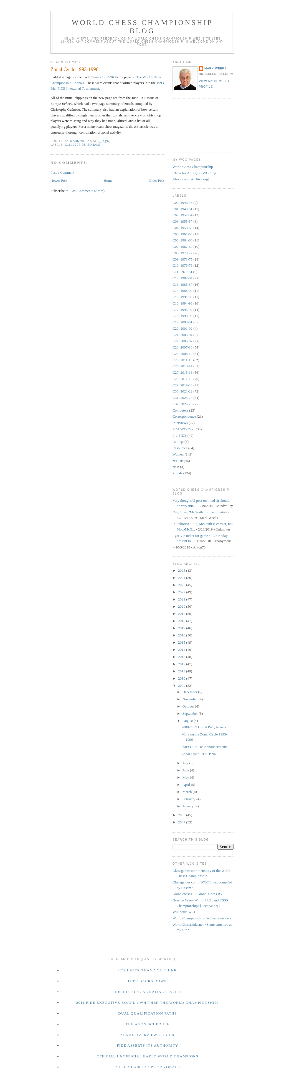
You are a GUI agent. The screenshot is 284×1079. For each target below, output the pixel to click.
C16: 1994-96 (75, 144)
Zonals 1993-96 (102, 77)
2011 (182, 671)
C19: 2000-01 (182, 322)
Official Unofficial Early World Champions (148, 1056)
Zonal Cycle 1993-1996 (198, 754)
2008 (182, 815)
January (188, 806)
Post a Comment (62, 172)
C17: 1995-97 (182, 310)
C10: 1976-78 (182, 265)
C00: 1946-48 (182, 203)
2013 (182, 657)
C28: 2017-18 (182, 379)
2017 (182, 628)
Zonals (93, 144)
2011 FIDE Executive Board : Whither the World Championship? (147, 1002)
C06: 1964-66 (182, 240)
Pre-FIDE (180, 435)
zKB (176, 467)
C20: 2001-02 (182, 328)
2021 (182, 599)
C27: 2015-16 (182, 372)
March (187, 792)
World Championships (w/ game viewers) (202, 918)
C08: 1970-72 (182, 253)
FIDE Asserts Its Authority (147, 1045)
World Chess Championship (193, 167)
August (188, 721)
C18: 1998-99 (182, 316)
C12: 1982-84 (182, 278)
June (186, 770)
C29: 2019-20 (182, 385)
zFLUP (178, 461)
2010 (182, 678)
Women (178, 454)
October (188, 706)
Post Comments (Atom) (87, 191)
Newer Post (58, 180)
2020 (182, 606)
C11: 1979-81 (182, 272)
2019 (182, 614)
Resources (180, 448)
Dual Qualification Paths (147, 1013)
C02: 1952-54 (182, 215)
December (190, 692)
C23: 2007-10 (182, 347)
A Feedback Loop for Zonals (147, 1067)
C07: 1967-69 (182, 247)
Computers (180, 410)
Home (108, 180)
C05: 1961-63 (182, 234)
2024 (182, 578)
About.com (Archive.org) (191, 179)
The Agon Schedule (148, 1024)
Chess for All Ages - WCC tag (194, 173)
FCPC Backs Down (147, 981)
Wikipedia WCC (184, 912)
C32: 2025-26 (182, 404)
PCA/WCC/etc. (184, 429)
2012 (182, 664)
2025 (182, 570)
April (186, 784)
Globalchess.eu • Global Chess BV (198, 894)
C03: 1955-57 (182, 221)
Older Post (156, 180)
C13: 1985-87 (182, 284)
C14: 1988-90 (182, 290)
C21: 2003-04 (182, 335)
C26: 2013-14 (182, 366)
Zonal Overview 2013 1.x (147, 1035)
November (190, 699)
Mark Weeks (215, 68)
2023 (182, 585)
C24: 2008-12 (182, 354)
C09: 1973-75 (182, 259)
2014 (182, 650)
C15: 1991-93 (182, 297)
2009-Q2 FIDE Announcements (204, 747)
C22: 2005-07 (182, 341)
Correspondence (184, 416)
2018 (182, 621)
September (190, 713)
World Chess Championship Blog (142, 27)
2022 (182, 592)
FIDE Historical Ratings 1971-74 (147, 992)
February (189, 799)
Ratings (178, 442)
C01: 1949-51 (182, 209)
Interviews (180, 423)
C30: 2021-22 (182, 391)
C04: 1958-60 (182, 228)
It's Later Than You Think (147, 970)
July (185, 763)
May (186, 777)
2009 (182, 685)
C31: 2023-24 (182, 398)
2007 (182, 822)
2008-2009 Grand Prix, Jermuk (203, 727)
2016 (182, 635)
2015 (182, 642)
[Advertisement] (197, 124)
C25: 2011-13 (182, 360)
